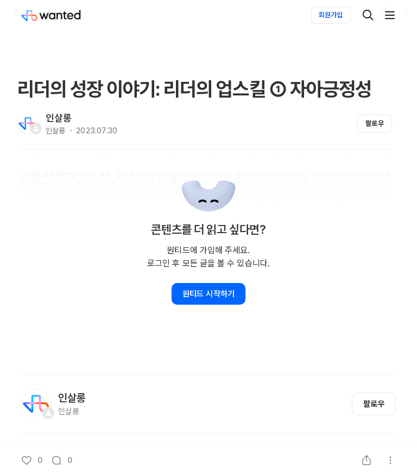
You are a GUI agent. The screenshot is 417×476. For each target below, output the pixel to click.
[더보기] (389, 15)
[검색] (368, 15)
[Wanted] (62, 15)
